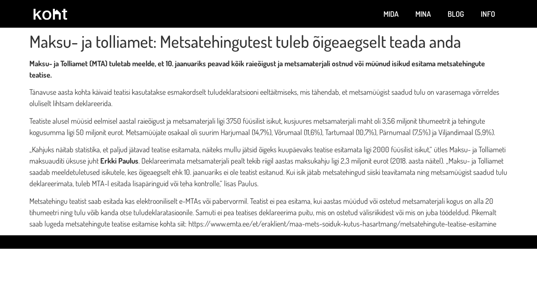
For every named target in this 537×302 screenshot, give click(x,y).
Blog (456, 13)
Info (488, 13)
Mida (391, 13)
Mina (423, 13)
